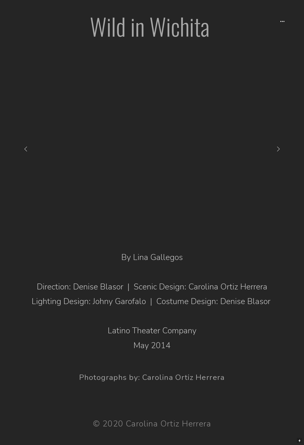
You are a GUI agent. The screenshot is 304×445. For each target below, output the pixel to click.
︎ (282, 21)
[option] (152, 149)
